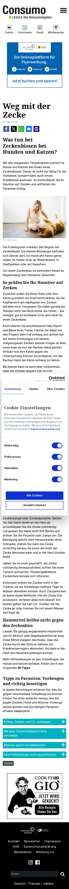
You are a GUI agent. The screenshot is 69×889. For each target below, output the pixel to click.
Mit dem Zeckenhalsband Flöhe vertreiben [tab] (25, 733)
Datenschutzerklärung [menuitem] (40, 846)
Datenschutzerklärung (45, 429)
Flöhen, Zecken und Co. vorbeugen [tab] (27, 722)
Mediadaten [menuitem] (22, 852)
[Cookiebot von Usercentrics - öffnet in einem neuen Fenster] (49, 378)
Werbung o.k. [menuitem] (45, 852)
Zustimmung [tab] (12, 389)
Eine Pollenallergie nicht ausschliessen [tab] (30, 754)
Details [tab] (33, 389)
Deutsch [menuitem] (19, 883)
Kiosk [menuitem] (39, 32)
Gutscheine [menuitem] (25, 32)
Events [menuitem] (9, 32)
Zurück (8, 763)
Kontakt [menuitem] (14, 841)
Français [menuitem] (34, 883)
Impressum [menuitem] (53, 841)
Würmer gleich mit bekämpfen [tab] (24, 745)
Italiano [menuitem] (49, 883)
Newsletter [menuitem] (32, 841)
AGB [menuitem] (16, 846)
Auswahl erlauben (34, 505)
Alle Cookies (34, 495)
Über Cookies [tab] (56, 389)
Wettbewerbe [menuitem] (56, 32)
